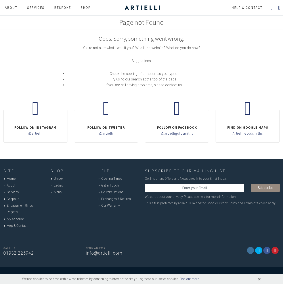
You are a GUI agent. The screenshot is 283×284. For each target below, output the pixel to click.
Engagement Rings (20, 205)
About (11, 8)
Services (35, 8)
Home (11, 178)
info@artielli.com (104, 253)
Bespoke (62, 8)
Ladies (58, 185)
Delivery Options (112, 192)
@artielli (35, 133)
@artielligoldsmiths (177, 133)
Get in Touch (110, 185)
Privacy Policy (227, 203)
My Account (15, 219)
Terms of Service (255, 203)
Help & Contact (17, 225)
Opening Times (111, 178)
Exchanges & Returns (116, 199)
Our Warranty (110, 205)
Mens (58, 192)
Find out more (189, 279)
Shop (86, 8)
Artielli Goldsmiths (248, 133)
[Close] (259, 279)
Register (12, 212)
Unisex (58, 178)
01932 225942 (18, 253)
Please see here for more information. (210, 196)
